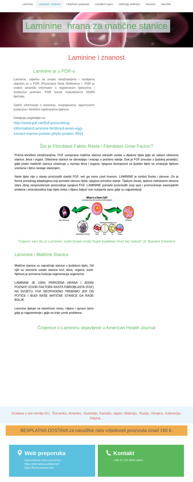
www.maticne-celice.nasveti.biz (43, 460)
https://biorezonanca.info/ (39, 467)
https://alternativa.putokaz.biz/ (42, 463)
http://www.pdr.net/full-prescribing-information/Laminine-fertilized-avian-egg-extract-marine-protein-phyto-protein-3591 (49, 128)
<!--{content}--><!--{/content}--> (138, 101)
